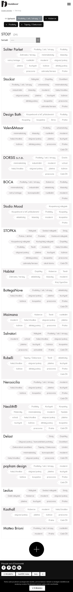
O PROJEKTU (8, 574)
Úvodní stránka (6, 11)
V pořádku (37, 588)
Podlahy (11, 24)
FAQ (35, 574)
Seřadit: (4, 40)
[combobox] (25, 40)
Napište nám (23, 574)
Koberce (50, 18)
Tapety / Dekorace (31, 24)
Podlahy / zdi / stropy (29, 18)
